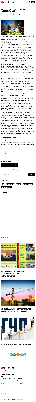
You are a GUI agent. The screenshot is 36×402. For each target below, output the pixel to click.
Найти (31, 174)
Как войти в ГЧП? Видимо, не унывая (16, 344)
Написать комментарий (9, 165)
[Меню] (33, 2)
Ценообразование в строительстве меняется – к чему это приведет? (16, 310)
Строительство (6, 14)
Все (3, 184)
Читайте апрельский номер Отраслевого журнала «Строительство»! (12, 273)
